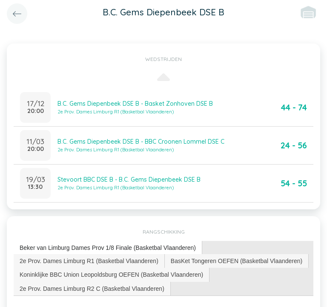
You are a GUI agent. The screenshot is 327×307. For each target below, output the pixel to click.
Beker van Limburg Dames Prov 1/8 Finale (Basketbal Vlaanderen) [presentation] (108, 247)
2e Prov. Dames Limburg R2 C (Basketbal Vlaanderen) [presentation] (92, 288)
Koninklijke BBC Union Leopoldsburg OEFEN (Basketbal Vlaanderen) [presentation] (111, 274)
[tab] (108, 248)
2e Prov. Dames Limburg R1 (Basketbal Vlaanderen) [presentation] (89, 261)
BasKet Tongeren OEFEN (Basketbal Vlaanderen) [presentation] (236, 261)
